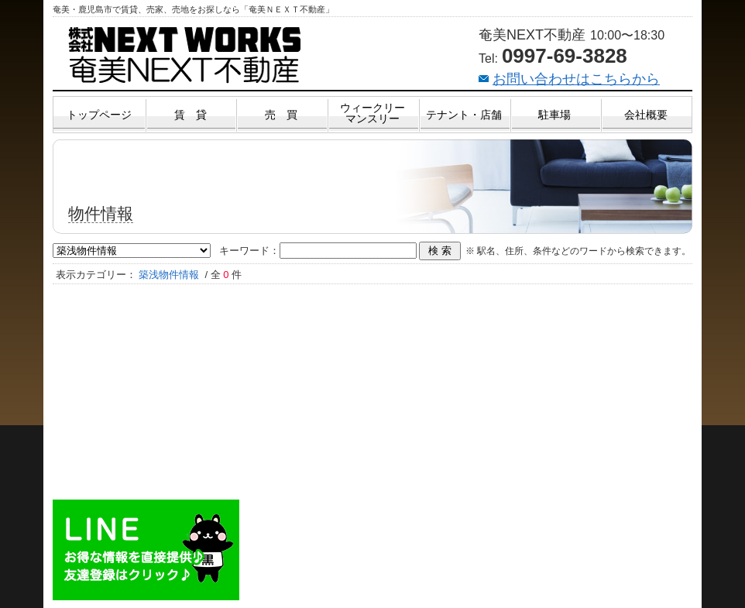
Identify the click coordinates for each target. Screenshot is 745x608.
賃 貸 (190, 114)
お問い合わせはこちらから (576, 79)
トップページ (99, 114)
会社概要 (646, 114)
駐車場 (554, 114)
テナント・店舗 (464, 114)
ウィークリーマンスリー (372, 113)
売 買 (281, 114)
